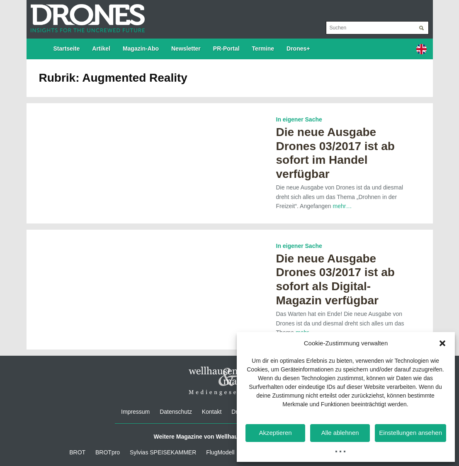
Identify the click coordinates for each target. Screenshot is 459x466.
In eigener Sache (299, 119)
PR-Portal (226, 48)
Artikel (101, 48)
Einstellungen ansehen (410, 432)
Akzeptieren (275, 432)
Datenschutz (176, 411)
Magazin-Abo (141, 48)
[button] (442, 343)
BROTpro (107, 452)
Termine (263, 48)
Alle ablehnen (340, 432)
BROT (77, 452)
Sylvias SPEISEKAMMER (163, 452)
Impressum (135, 411)
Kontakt (211, 411)
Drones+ (298, 48)
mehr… (342, 206)
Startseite (66, 48)
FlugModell (220, 452)
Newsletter (186, 48)
